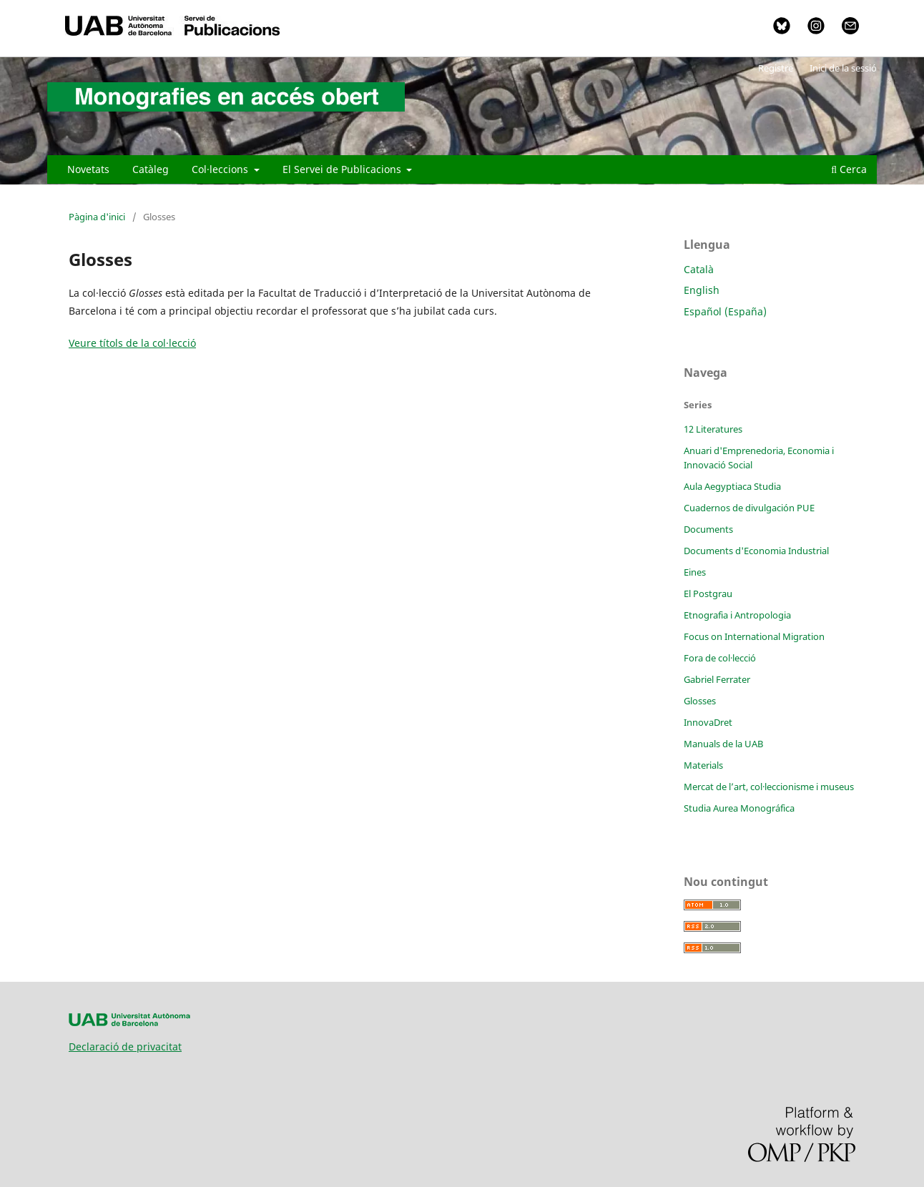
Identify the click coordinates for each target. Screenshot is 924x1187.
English (701, 290)
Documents (708, 529)
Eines (695, 572)
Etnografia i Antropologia (737, 615)
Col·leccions (221, 169)
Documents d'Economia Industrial (756, 550)
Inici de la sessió (843, 67)
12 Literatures (713, 429)
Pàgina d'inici (97, 216)
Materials (703, 765)
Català (699, 269)
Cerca (849, 169)
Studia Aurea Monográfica (739, 808)
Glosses (700, 700)
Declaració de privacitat (125, 1046)
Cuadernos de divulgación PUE (749, 507)
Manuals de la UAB (723, 743)
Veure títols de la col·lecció (132, 343)
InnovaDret (708, 722)
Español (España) (725, 311)
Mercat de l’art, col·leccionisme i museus (769, 786)
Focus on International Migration (754, 636)
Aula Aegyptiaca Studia (732, 486)
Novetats (88, 169)
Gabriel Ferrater (717, 679)
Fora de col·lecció (720, 657)
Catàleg (150, 169)
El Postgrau (708, 593)
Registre (775, 67)
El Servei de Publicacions (343, 169)
